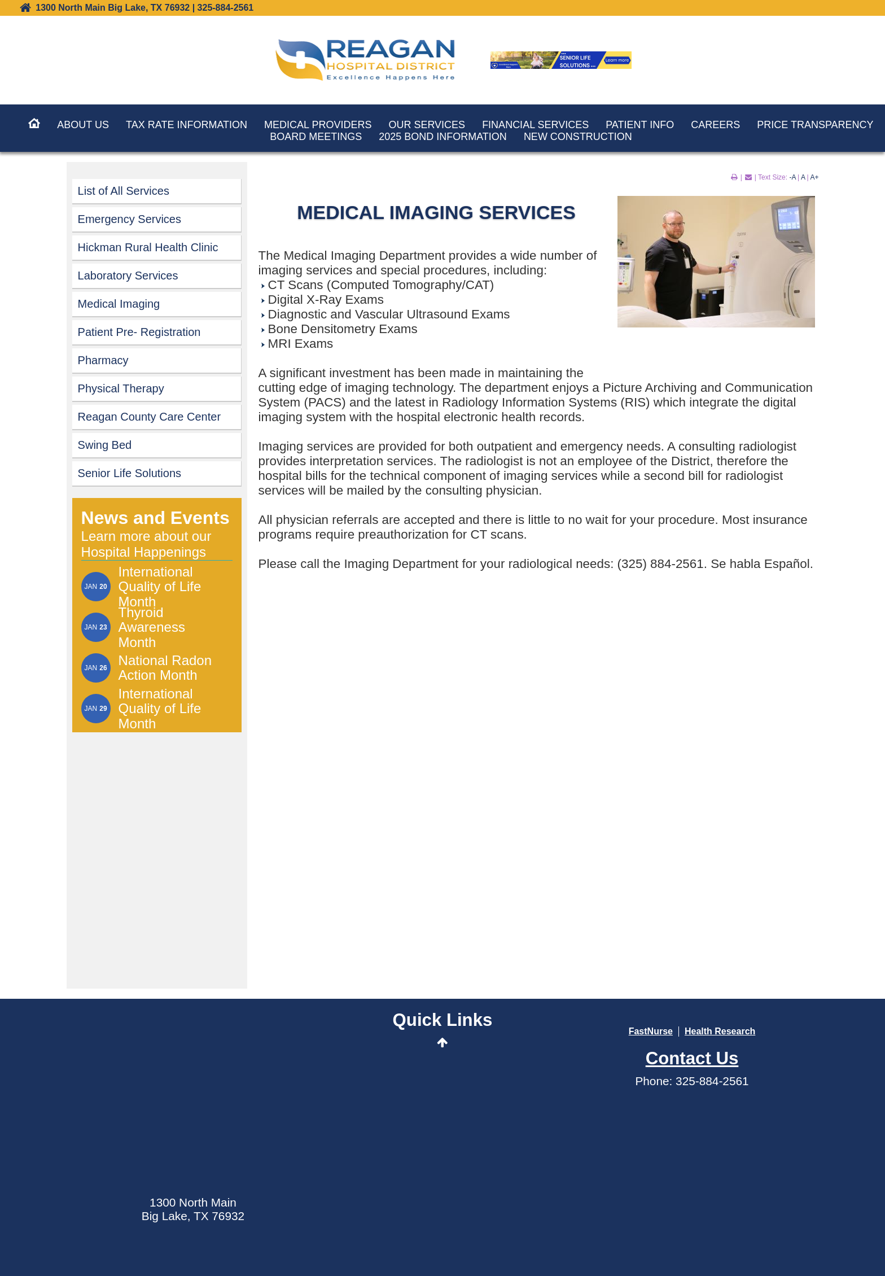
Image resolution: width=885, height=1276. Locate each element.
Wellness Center (442, 1134)
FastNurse (651, 1031)
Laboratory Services (128, 275)
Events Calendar (442, 1081)
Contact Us (443, 1156)
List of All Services (123, 191)
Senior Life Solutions (129, 473)
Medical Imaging (119, 304)
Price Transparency (815, 124)
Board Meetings (316, 136)
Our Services (426, 124)
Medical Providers (317, 124)
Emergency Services (129, 219)
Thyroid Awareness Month (152, 627)
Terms (615, 1250)
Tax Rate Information (186, 124)
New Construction (578, 136)
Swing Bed (105, 445)
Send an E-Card (442, 1060)
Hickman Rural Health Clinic (148, 247)
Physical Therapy (121, 388)
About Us (83, 124)
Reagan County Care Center (149, 416)
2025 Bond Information (443, 136)
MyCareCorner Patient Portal (442, 1108)
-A (792, 177)
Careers (715, 124)
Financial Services (535, 124)
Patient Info (640, 124)
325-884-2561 (712, 1080)
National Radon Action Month (165, 668)
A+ (814, 177)
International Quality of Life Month (160, 587)
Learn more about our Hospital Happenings (146, 544)
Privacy (649, 1250)
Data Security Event (442, 1177)
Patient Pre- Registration (139, 332)
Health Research (720, 1031)
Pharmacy (103, 360)
